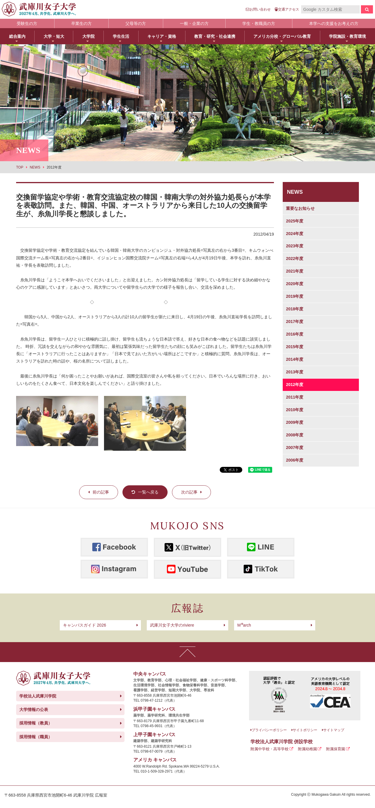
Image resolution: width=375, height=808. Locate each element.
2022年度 (294, 258)
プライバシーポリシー (269, 730)
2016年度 (294, 334)
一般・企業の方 (194, 23)
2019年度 (294, 296)
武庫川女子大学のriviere (172, 625)
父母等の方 (135, 23)
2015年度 (294, 346)
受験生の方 (27, 23)
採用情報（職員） (35, 736)
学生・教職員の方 (258, 23)
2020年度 (294, 283)
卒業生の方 (81, 23)
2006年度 (294, 460)
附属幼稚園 (307, 749)
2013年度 (294, 372)
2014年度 (294, 359)
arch (244, 625)
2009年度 (294, 422)
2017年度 (294, 321)
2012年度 (294, 384)
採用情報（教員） (35, 723)
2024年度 (294, 233)
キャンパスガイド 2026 (84, 625)
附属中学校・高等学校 (269, 749)
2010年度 (294, 409)
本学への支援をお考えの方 (333, 23)
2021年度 (294, 271)
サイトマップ (333, 730)
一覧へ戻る (148, 492)
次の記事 (189, 492)
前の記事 (101, 492)
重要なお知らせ (300, 208)
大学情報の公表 (33, 709)
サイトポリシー (305, 730)
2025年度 (294, 221)
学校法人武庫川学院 (37, 696)
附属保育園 (335, 749)
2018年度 (294, 309)
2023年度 (294, 246)
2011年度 (294, 397)
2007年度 (294, 447)
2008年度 (294, 435)
